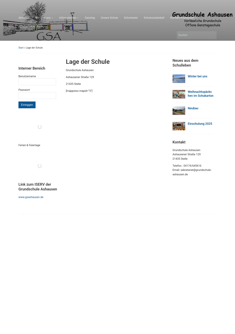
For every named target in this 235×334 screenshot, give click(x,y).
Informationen (67, 17)
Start (21, 47)
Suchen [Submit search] (212, 35)
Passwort (24, 89)
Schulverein (131, 17)
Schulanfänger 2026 (30, 26)
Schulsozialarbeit (154, 17)
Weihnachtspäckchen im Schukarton (200, 93)
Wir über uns (43, 17)
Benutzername (27, 76)
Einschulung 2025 (200, 123)
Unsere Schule (109, 17)
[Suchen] (193, 35)
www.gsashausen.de (30, 197)
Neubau (193, 108)
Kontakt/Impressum (182, 17)
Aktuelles (24, 17)
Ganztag (90, 17)
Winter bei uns (197, 76)
